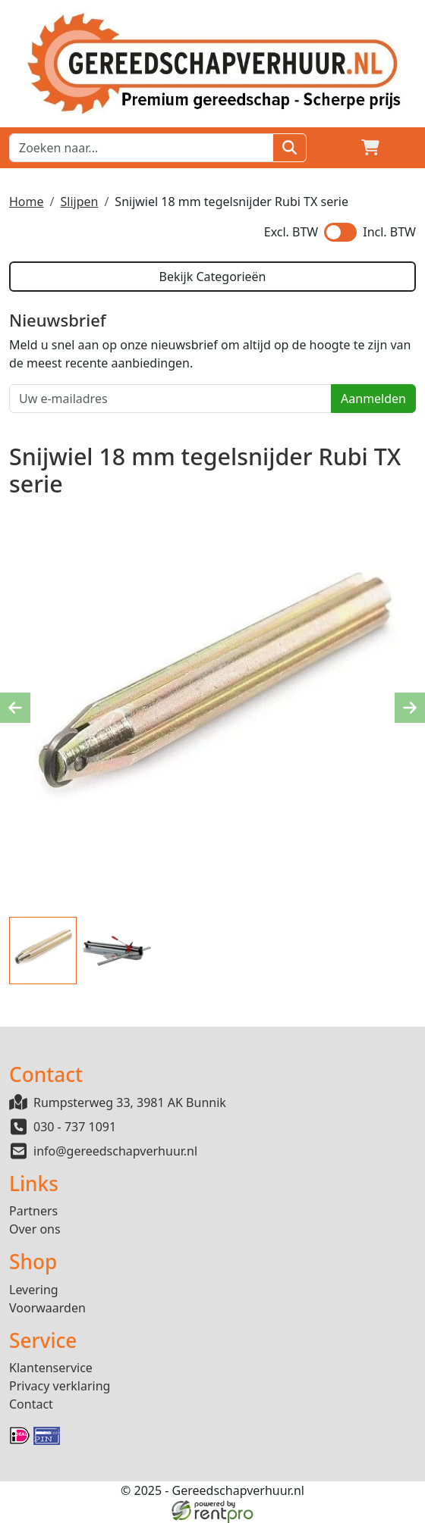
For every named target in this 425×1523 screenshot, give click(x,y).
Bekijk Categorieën (212, 276)
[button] (407, 148)
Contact (31, 1404)
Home (26, 201)
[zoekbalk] (141, 147)
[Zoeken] (289, 147)
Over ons (35, 1229)
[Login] (334, 148)
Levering (33, 1289)
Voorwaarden (47, 1307)
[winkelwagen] (370, 148)
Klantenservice (51, 1367)
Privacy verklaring (59, 1386)
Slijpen (79, 201)
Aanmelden (373, 398)
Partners (33, 1210)
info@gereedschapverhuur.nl (115, 1151)
